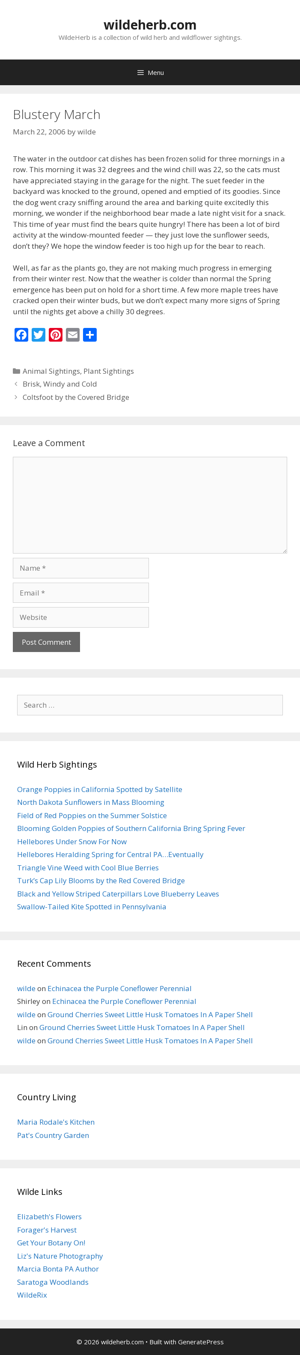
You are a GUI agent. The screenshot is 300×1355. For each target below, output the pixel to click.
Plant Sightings (108, 371)
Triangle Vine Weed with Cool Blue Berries (88, 868)
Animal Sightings (51, 371)
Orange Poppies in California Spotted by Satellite (99, 789)
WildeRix (32, 1295)
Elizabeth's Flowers (49, 1216)
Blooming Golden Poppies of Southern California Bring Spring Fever (131, 828)
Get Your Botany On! (51, 1243)
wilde (26, 988)
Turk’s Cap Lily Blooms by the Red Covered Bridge (101, 880)
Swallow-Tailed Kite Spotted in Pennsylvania (91, 906)
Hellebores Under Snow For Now (72, 841)
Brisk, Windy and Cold (60, 384)
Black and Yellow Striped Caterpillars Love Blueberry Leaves (118, 894)
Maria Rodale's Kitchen (56, 1122)
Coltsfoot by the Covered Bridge (76, 397)
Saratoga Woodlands (53, 1282)
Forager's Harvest (47, 1230)
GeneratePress (201, 1341)
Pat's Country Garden (53, 1135)
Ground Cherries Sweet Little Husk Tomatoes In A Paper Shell (150, 1014)
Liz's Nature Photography (60, 1256)
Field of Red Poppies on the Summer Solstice (92, 815)
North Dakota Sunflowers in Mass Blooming (90, 802)
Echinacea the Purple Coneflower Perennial (120, 988)
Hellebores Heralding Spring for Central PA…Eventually (110, 854)
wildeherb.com (150, 24)
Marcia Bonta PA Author (58, 1269)
